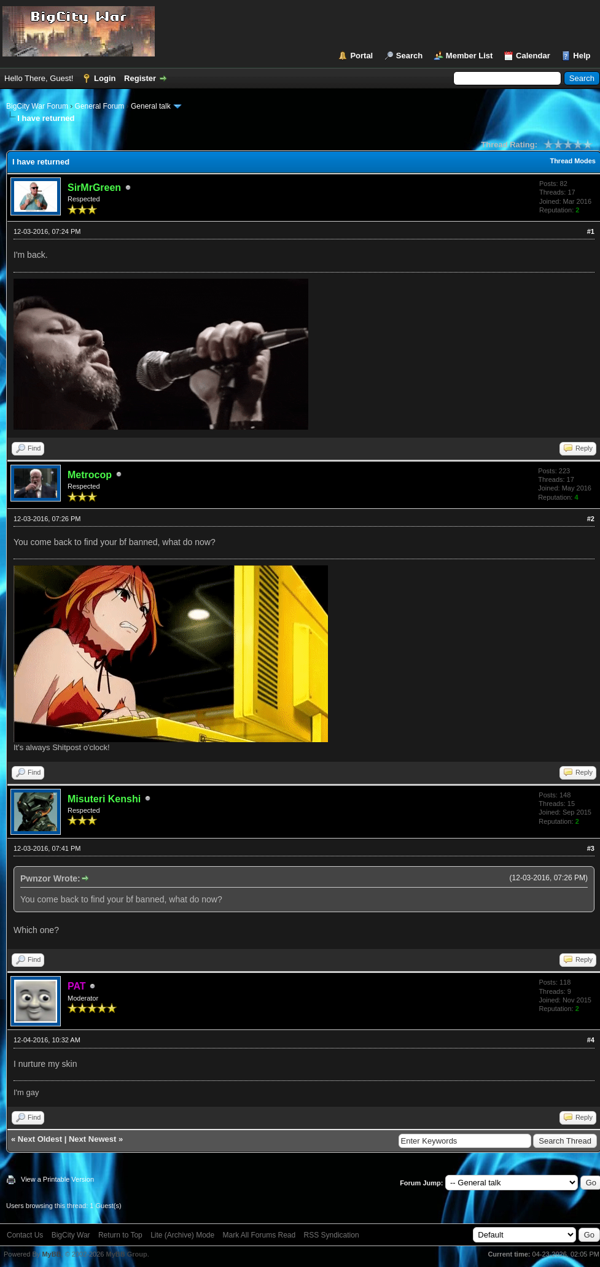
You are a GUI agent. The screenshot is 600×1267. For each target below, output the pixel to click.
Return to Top (120, 1235)
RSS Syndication (331, 1235)
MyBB (51, 1254)
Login (104, 78)
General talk (151, 106)
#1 (590, 231)
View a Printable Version (57, 1179)
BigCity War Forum (37, 106)
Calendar (533, 55)
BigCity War (71, 1235)
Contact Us (25, 1235)
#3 (590, 848)
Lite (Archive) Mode (182, 1235)
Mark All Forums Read (259, 1235)
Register (140, 78)
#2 (590, 518)
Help (581, 55)
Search (409, 55)
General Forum (100, 106)
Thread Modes (573, 161)
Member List (469, 55)
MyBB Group (126, 1254)
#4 (590, 1040)
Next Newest (92, 1139)
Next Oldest (40, 1139)
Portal (361, 55)
